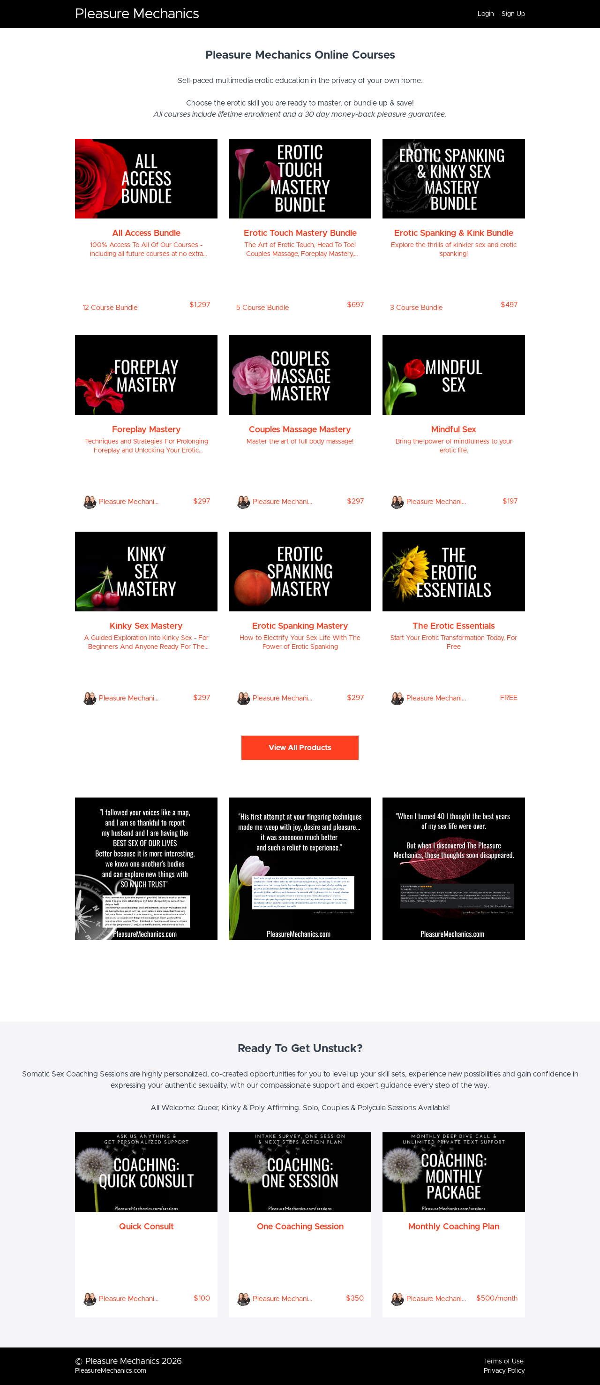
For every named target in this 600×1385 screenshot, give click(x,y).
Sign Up (513, 14)
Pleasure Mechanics (137, 14)
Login (486, 14)
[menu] (497, 14)
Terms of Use (504, 1361)
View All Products (300, 748)
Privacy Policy (504, 1371)
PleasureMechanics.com (110, 1371)
